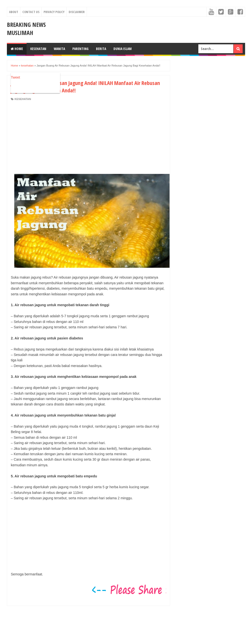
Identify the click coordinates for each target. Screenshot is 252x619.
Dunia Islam (122, 48)
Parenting (80, 48)
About (13, 12)
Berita (101, 48)
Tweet (15, 77)
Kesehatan (38, 48)
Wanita (59, 48)
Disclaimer (77, 12)
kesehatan (23, 99)
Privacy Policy (54, 12)
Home (17, 48)
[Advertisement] (52, 137)
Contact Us (30, 12)
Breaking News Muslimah (26, 28)
